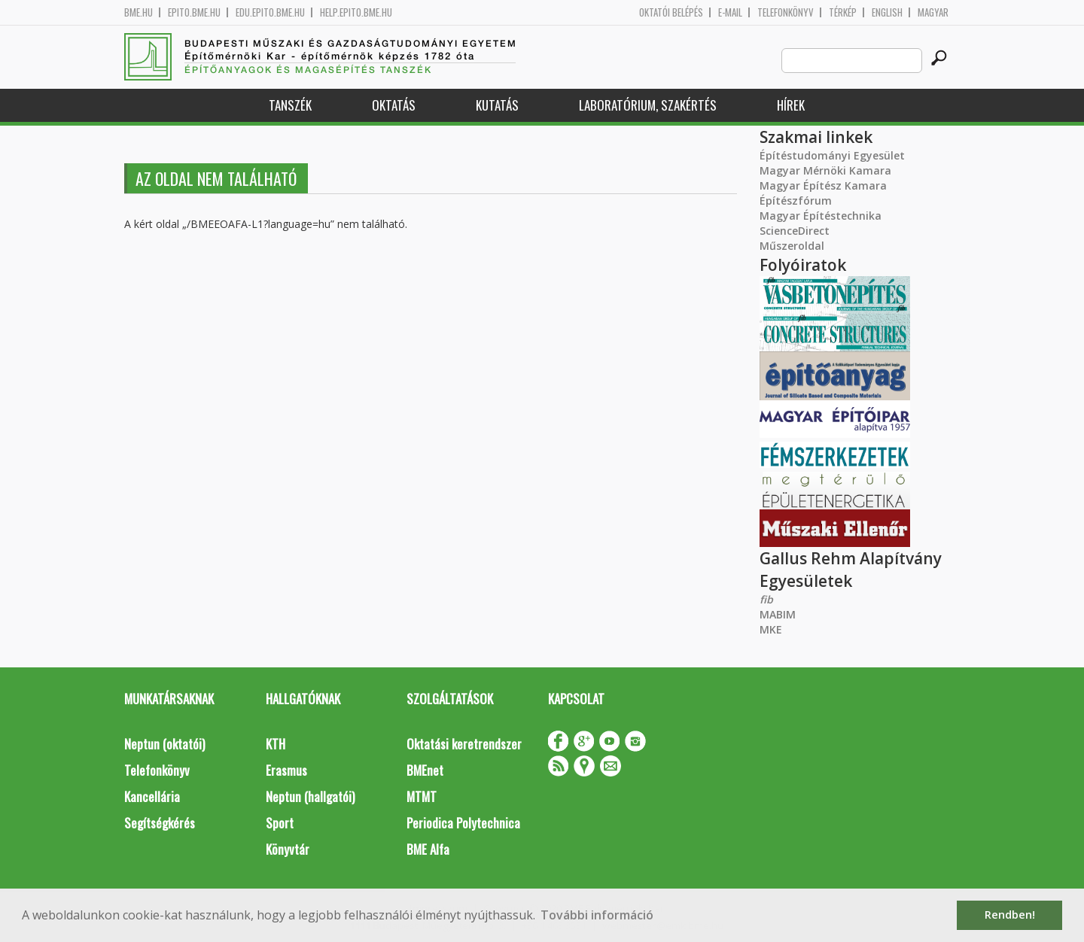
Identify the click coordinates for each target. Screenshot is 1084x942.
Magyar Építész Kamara (823, 185)
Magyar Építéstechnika (821, 215)
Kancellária (152, 796)
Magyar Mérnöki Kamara (825, 170)
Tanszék (290, 105)
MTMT (421, 796)
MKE (771, 629)
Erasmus (286, 770)
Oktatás (394, 105)
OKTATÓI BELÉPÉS (671, 12)
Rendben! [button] (1010, 914)
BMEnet (424, 770)
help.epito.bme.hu (356, 12)
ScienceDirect (795, 230)
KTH (275, 743)
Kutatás (497, 105)
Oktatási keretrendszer (464, 743)
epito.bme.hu (194, 12)
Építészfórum (796, 200)
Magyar (933, 12)
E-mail (730, 12)
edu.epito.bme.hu (270, 12)
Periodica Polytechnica (463, 822)
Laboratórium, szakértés (648, 105)
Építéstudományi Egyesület (832, 155)
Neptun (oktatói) (164, 743)
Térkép (843, 12)
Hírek (791, 105)
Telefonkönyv (785, 12)
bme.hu (138, 12)
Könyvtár (287, 849)
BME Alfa (427, 849)
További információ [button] (596, 915)
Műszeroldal (792, 246)
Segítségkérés (159, 822)
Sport (280, 822)
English (887, 12)
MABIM (778, 614)
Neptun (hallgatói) (310, 796)
